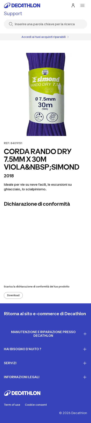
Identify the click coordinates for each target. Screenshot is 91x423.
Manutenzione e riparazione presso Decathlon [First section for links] (49, 334)
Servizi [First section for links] (45, 363)
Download (13, 295)
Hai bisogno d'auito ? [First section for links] (45, 349)
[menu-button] (82, 5)
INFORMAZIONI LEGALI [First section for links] (45, 377)
